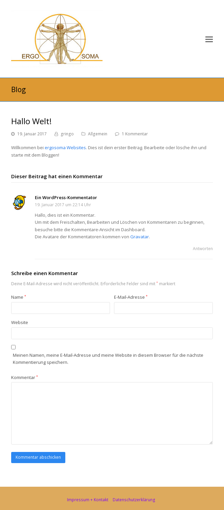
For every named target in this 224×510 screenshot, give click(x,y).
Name (18, 297)
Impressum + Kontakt (87, 500)
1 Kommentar (135, 134)
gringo (67, 134)
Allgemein (97, 134)
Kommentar (24, 377)
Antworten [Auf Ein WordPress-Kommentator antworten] (203, 248)
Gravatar (139, 237)
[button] (209, 39)
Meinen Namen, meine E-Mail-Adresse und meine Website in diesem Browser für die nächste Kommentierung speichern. (108, 358)
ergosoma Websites (65, 147)
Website (19, 322)
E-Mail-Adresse (131, 297)
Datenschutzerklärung (134, 500)
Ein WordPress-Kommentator (66, 197)
